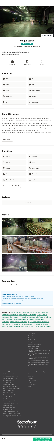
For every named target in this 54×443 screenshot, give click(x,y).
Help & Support (32, 380)
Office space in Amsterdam (25, 326)
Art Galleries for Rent (8, 396)
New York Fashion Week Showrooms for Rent (39, 362)
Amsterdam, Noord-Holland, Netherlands (28, 46)
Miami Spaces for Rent (8, 380)
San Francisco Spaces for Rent (10, 376)
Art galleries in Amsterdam (18, 322)
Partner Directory (32, 335)
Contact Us (31, 376)
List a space (31, 370)
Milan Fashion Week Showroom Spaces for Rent (38, 365)
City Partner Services (33, 340)
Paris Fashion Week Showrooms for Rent (38, 360)
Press (29, 382)
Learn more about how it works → (12, 303)
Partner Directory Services (34, 338)
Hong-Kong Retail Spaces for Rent (11, 388)
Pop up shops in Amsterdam (20, 312)
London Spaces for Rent (9, 384)
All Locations (6, 370)
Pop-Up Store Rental (8, 392)
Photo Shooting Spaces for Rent (10, 403)
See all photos (47, 35)
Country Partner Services (34, 342)
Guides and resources (33, 346)
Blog (29, 374)
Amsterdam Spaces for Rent (10, 386)
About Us (30, 378)
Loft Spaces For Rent (8, 405)
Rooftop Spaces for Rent (9, 407)
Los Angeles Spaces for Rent (10, 378)
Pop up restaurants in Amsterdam (38, 322)
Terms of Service (32, 384)
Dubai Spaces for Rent (8, 390)
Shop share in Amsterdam (43, 326)
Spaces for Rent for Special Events (11, 413)
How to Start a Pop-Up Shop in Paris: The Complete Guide (38, 357)
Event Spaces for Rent (8, 398)
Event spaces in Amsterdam (19, 317)
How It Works (31, 333)
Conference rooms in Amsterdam (31, 324)
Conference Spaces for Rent (10, 401)
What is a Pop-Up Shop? (34, 348)
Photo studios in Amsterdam (11, 324)
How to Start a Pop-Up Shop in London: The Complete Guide (38, 354)
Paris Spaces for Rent (8, 382)
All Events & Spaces (8, 372)
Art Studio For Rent (7, 409)
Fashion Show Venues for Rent (10, 411)
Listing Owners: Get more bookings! (37, 372)
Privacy (29, 386)
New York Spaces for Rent (9, 374)
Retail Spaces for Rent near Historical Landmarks (12, 416)
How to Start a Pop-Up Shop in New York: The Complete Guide (39, 351)
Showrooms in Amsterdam (10, 315)
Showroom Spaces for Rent (9, 394)
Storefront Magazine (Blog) (34, 344)
